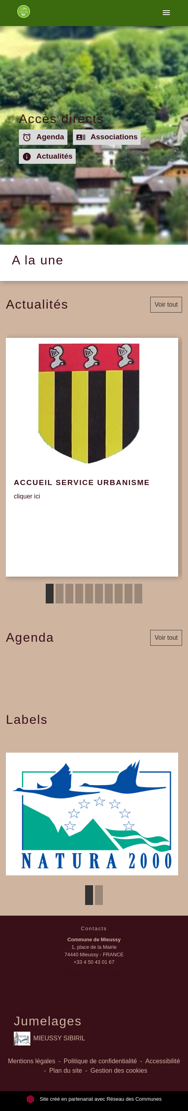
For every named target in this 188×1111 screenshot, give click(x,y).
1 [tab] (50, 593)
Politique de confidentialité (100, 1061)
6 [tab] (99, 593)
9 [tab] (128, 593)
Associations (107, 137)
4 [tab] (79, 593)
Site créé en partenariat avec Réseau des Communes (94, 1099)
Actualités (47, 156)
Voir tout (166, 304)
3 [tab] (69, 593)
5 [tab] (89, 593)
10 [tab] (138, 593)
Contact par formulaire (94, 973)
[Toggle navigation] (166, 13)
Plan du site (65, 1070)
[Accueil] (23, 13)
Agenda (43, 137)
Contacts (94, 928)
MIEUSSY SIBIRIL (49, 1038)
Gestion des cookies (119, 1070)
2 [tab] (59, 593)
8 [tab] (119, 593)
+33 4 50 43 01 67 (94, 962)
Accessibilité (162, 1061)
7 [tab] (109, 593)
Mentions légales (31, 1061)
